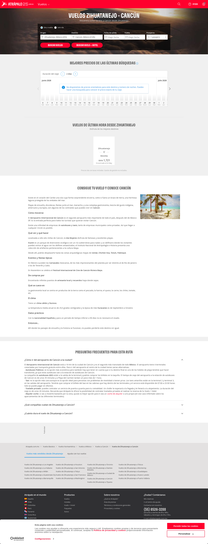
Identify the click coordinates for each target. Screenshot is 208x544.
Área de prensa (110, 502)
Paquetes (68, 508)
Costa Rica (32, 515)
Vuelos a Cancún (101, 446)
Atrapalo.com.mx (32, 446)
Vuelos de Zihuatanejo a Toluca (131, 464)
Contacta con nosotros (153, 505)
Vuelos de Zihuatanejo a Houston (69, 464)
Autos (66, 511)
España (30, 499)
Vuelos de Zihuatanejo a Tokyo (68, 471)
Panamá (31, 511)
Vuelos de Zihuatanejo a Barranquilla (38, 478)
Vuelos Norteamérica (67, 446)
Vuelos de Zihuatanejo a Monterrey (132, 468)
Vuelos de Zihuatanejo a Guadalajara (133, 471)
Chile (30, 502)
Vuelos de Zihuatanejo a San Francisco (71, 475)
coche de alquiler (115, 393)
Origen (43, 33)
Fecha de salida (110, 33)
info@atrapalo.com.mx (158, 518)
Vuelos (67, 499)
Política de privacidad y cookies (110, 530)
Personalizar (185, 534)
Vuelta (127, 33)
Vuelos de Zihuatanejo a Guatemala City (40, 475)
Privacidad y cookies (112, 508)
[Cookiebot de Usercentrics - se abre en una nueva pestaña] (17, 539)
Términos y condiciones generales (117, 505)
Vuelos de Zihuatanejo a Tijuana (99, 482)
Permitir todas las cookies (186, 526)
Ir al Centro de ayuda (152, 502)
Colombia (31, 505)
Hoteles (67, 502)
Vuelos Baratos (49, 446)
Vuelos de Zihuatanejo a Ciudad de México (100, 474)
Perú (29, 508)
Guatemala (32, 518)
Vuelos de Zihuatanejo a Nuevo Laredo (134, 475)
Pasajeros (150, 33)
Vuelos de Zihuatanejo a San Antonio (70, 468)
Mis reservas (149, 499)
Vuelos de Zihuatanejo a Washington (70, 478)
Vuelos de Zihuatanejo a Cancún (99, 478)
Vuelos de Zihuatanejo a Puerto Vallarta (134, 478)
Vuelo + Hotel (69, 505)
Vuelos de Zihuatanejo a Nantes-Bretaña (100, 469)
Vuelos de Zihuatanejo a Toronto (100, 464)
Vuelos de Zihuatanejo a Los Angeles (38, 464)
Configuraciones (43, 539)
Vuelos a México (85, 446)
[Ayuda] (193, 4)
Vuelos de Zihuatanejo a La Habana (38, 468)
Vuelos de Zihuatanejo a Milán (36, 471)
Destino (75, 33)
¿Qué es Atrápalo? (111, 499)
